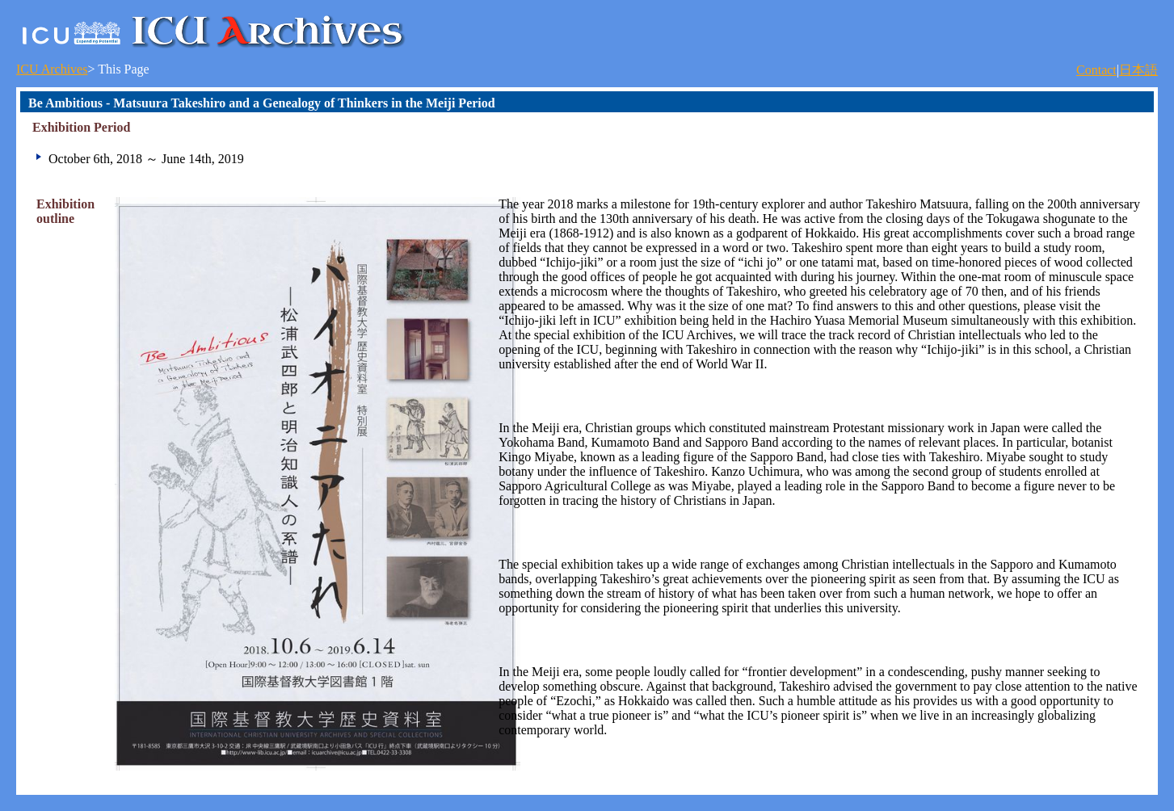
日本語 (1138, 70)
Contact (1096, 70)
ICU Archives (51, 69)
